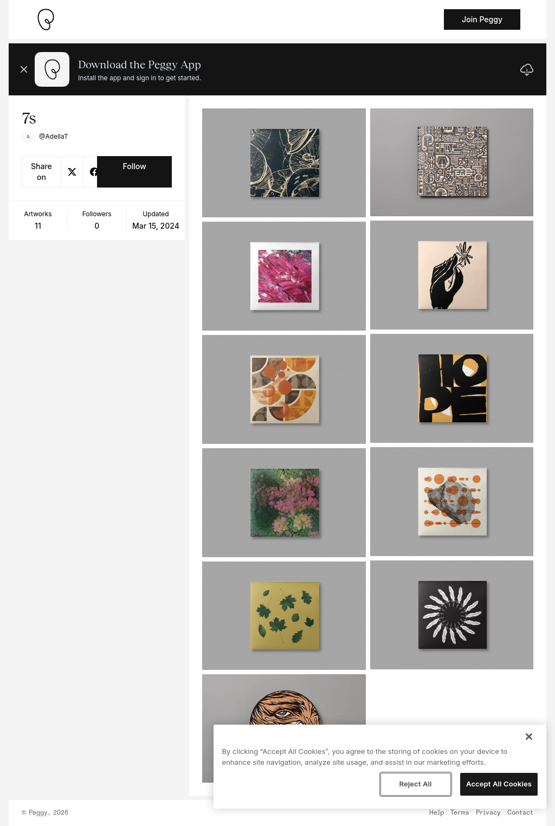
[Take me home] (45, 19)
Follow (134, 166)
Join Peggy (482, 19)
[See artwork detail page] (283, 162)
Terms (459, 813)
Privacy (488, 813)
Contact (520, 813)
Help (436, 813)
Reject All (415, 783)
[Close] (529, 736)
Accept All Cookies (499, 783)
